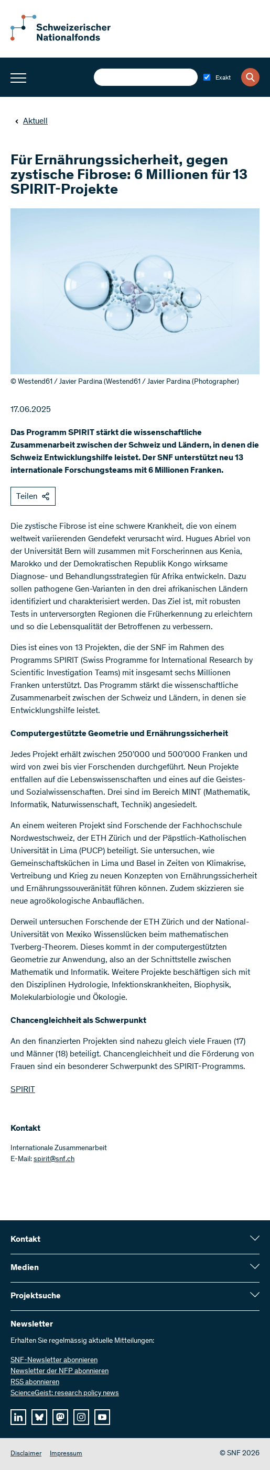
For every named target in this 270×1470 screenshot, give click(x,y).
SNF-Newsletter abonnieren (54, 1360)
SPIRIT (22, 1090)
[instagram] (81, 1417)
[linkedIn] (18, 1417)
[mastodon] (60, 1417)
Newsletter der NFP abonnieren (59, 1371)
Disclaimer (25, 1454)
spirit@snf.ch (54, 1159)
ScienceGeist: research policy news (64, 1393)
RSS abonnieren (34, 1382)
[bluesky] (39, 1417)
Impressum (66, 1454)
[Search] (250, 77)
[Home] (68, 39)
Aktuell (31, 121)
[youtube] (102, 1417)
